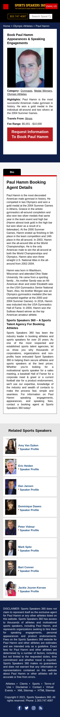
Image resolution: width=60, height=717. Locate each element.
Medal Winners (43, 90)
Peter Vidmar (26, 526)
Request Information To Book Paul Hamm (30, 134)
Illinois (28, 118)
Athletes (10, 683)
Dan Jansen (25, 486)
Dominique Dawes (29, 506)
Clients (24, 683)
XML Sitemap (25, 690)
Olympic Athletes (17, 94)
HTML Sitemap (46, 690)
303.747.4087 (18, 16)
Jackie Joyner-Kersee (32, 587)
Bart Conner (26, 567)
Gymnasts (26, 90)
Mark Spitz (25, 546)
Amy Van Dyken (28, 445)
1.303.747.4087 (44, 700)
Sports (36, 683)
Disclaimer (22, 687)
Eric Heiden (25, 465)
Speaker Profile (29, 449)
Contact (36, 687)
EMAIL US (51, 6)
